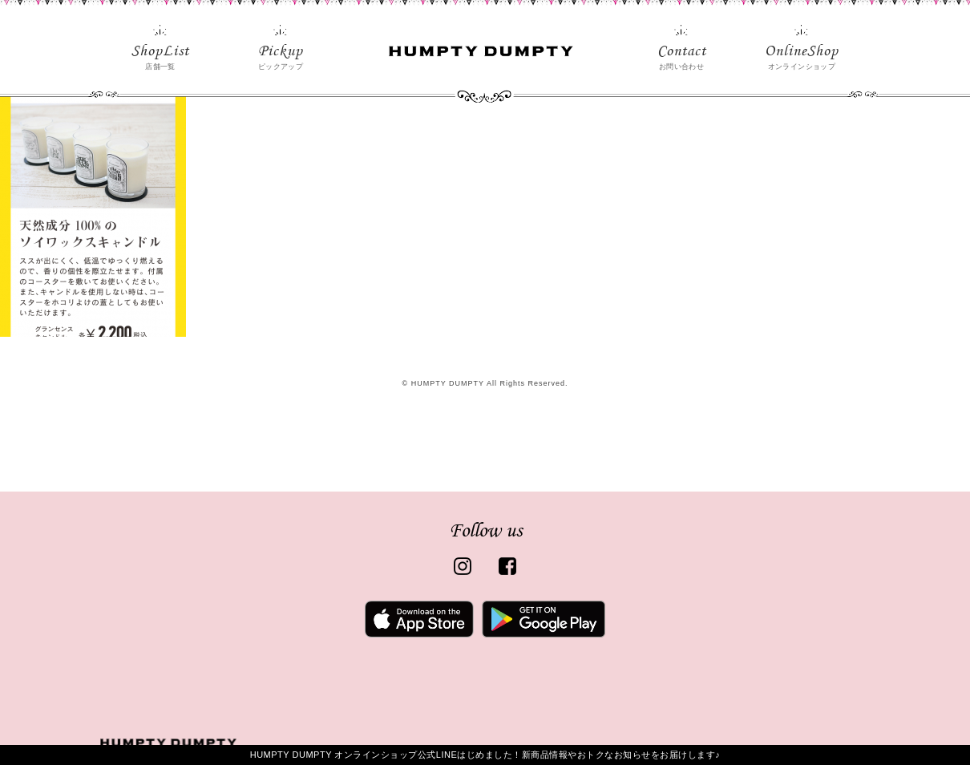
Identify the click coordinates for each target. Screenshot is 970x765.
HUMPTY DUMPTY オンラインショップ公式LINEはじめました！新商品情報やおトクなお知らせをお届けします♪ (485, 754)
